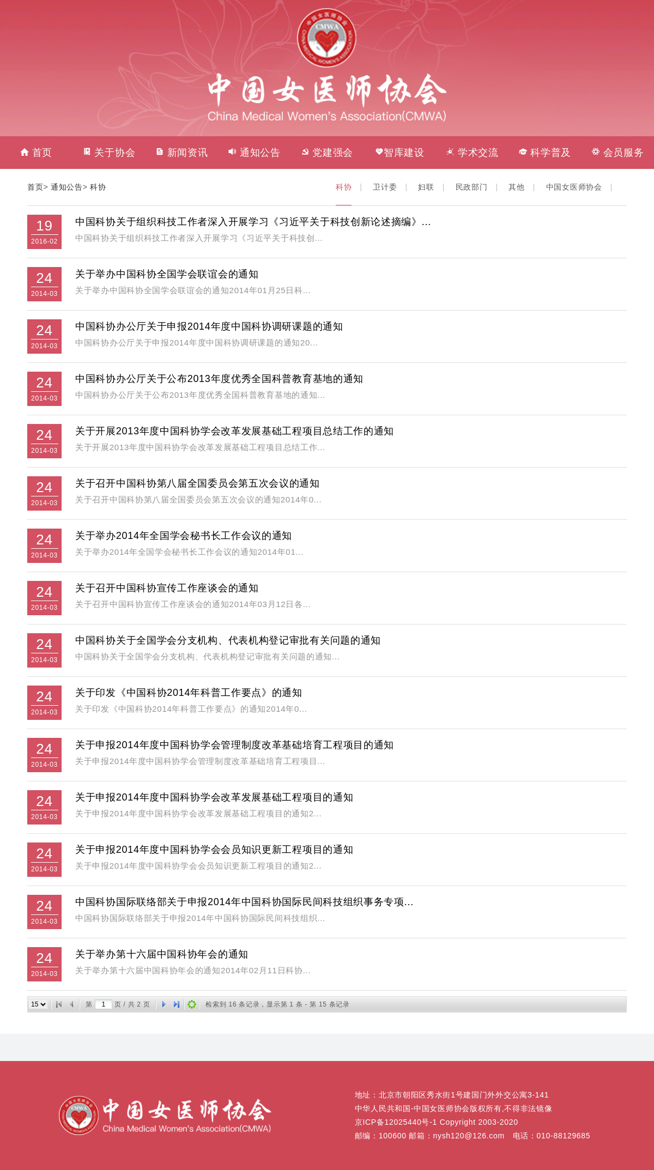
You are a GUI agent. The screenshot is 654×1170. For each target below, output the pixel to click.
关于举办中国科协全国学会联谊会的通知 (167, 274)
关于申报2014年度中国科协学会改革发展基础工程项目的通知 (214, 797)
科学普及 (545, 152)
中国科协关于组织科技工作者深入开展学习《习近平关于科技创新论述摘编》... (253, 221)
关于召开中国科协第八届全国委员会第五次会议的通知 (197, 483)
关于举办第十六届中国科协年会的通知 (162, 954)
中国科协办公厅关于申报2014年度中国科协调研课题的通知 (209, 326)
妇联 (426, 187)
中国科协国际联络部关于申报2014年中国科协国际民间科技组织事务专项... (244, 901)
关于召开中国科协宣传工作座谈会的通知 (167, 588)
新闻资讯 (181, 152)
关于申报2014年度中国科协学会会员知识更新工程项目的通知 (214, 849)
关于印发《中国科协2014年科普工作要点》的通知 (188, 692)
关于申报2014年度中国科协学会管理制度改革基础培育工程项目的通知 (234, 744)
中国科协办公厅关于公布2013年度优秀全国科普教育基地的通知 (219, 378)
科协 (98, 187)
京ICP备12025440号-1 (396, 1122)
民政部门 (472, 187)
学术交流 (472, 152)
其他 (516, 187)
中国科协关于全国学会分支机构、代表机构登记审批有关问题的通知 (228, 640)
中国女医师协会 (574, 187)
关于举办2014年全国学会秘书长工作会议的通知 (183, 535)
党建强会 (327, 152)
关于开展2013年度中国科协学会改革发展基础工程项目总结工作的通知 (234, 431)
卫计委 (385, 187)
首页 (36, 152)
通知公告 (254, 152)
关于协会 (109, 152)
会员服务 (617, 152)
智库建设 (400, 152)
